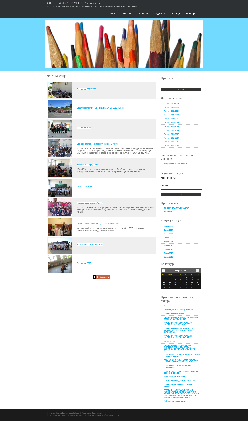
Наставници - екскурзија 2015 (90, 244)
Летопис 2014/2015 (171, 142)
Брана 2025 (168, 226)
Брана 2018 (168, 253)
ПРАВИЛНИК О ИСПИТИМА (175, 313)
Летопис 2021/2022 (171, 115)
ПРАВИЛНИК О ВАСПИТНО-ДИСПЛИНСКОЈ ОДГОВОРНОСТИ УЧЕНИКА (181, 318)
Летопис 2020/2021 (171, 119)
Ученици (176, 13)
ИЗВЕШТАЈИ (169, 212)
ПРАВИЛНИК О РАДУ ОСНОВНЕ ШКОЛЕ (180, 381)
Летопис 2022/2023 (171, 111)
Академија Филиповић (92, 413)
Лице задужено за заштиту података (178, 310)
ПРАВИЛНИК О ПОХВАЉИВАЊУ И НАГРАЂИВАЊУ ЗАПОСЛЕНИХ (178, 337)
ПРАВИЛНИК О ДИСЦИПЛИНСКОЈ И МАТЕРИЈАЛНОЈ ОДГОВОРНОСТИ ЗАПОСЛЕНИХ (178, 330)
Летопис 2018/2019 (171, 126)
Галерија (190, 13)
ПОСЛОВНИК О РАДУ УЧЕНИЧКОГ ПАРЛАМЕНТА (177, 366)
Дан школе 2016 (84, 128)
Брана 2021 (168, 241)
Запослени (143, 13)
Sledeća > (104, 277)
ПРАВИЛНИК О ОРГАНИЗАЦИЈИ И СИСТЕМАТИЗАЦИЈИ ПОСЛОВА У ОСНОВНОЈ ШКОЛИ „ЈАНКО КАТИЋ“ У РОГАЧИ (179, 348)
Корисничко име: (169, 178)
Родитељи (160, 13)
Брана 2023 (168, 234)
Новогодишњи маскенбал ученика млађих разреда (99, 224)
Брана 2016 (168, 257)
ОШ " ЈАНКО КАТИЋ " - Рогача (73, 3)
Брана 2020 (168, 245)
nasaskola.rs (73, 413)
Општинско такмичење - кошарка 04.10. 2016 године (100, 108)
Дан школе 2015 (84, 263)
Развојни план (169, 341)
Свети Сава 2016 (84, 187)
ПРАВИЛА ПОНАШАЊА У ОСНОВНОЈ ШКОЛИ (179, 385)
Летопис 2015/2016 (171, 138)
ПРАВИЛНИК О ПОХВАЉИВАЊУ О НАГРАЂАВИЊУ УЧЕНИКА (178, 324)
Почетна (113, 13)
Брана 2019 (168, 249)
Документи (168, 306)
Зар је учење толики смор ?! (175, 164)
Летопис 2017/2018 (171, 130)
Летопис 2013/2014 (171, 146)
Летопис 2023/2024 (171, 107)
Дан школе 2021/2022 (86, 89)
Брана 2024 (168, 230)
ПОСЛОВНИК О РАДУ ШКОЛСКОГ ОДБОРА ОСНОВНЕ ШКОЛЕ (181, 372)
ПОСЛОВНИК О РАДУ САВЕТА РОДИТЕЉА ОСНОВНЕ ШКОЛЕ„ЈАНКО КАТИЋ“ (181, 361)
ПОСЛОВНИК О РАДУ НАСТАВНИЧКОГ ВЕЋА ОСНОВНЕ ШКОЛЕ (182, 355)
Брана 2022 (168, 238)
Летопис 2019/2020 (171, 122)
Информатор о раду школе (175, 401)
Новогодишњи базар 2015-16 (90, 203)
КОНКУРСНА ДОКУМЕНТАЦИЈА (176, 208)
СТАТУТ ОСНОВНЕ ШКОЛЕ (174, 377)
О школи (127, 13)
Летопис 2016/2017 (171, 134)
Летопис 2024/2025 (171, 103)
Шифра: (165, 185)
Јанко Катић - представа (87, 165)
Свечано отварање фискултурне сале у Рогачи (98, 144)
